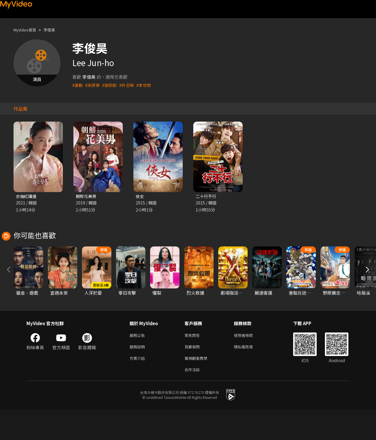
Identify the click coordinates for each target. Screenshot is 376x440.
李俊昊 (54, 30)
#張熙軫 (111, 85)
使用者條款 (248, 362)
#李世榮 (147, 85)
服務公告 (138, 362)
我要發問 (193, 375)
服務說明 (138, 375)
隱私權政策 (248, 375)
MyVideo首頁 (27, 30)
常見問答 (193, 362)
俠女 (140, 196)
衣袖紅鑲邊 (27, 196)
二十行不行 (207, 196)
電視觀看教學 (197, 387)
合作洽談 (193, 399)
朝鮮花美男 (87, 196)
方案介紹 (138, 387)
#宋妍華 (93, 85)
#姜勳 (77, 85)
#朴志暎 (129, 85)
